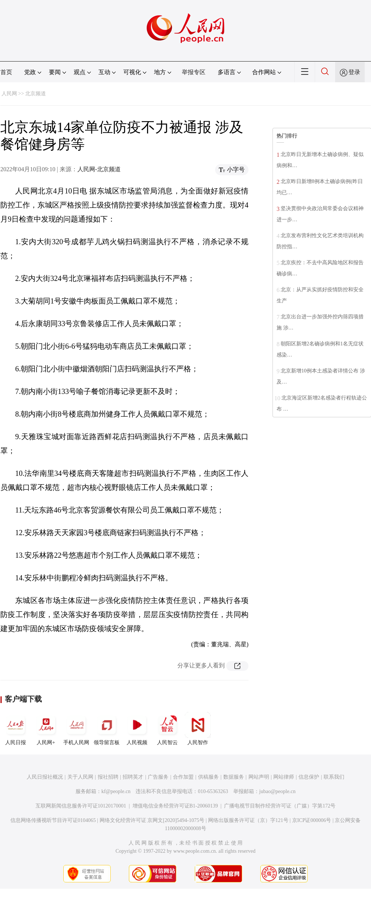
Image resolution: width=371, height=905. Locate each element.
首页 (6, 72)
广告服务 (158, 777)
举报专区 (193, 72)
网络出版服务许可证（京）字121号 (248, 820)
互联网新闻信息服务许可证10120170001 (81, 806)
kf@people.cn (116, 791)
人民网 (9, 93)
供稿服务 (208, 777)
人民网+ (46, 728)
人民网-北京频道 (99, 169)
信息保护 (308, 777)
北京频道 (35, 93)
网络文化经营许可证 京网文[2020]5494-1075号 (152, 820)
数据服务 (233, 777)
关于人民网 (80, 777)
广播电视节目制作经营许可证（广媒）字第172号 (279, 806)
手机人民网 (76, 728)
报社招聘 (108, 777)
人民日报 (16, 728)
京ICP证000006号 (311, 820)
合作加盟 (183, 777)
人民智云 (167, 728)
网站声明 (258, 777)
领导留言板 (107, 728)
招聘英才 (133, 777)
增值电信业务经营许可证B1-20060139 (175, 806)
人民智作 (198, 728)
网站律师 (283, 777)
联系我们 (334, 777)
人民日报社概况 (45, 777)
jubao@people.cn (277, 791)
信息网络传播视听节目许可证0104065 (53, 820)
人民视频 (137, 728)
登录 (354, 72)
